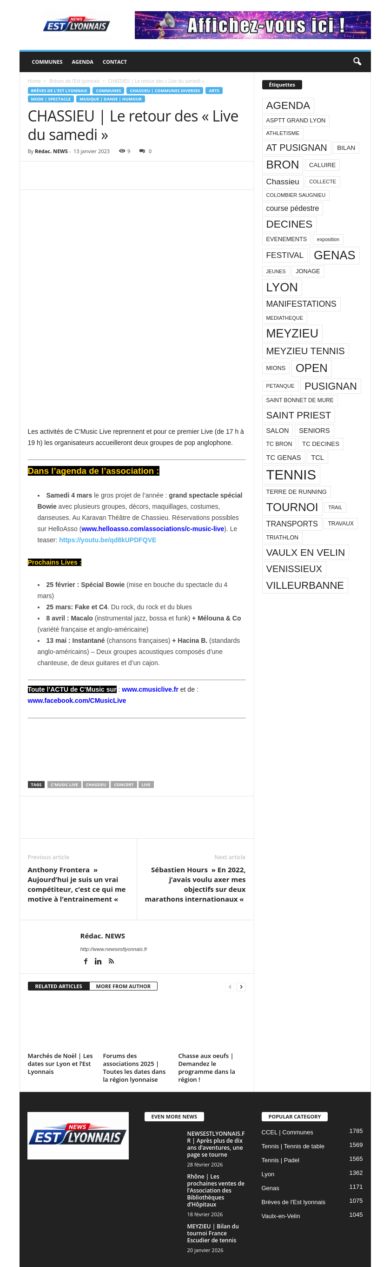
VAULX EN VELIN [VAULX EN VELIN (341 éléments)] (305, 552)
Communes (47, 61)
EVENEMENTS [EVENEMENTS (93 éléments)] (286, 239)
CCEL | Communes (287, 1097)
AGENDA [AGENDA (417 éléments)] (288, 105)
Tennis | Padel (280, 1125)
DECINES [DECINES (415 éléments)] (289, 224)
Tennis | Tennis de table (293, 1111)
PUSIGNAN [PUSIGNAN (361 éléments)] (330, 386)
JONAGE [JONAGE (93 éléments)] (308, 271)
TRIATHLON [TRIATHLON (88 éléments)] (282, 537)
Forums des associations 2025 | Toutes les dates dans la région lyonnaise (134, 1033)
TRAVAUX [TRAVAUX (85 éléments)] (341, 523)
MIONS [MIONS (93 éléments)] (276, 367)
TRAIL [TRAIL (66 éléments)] (335, 507)
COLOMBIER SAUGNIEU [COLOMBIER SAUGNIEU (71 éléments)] (296, 195)
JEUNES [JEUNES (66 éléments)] (276, 271)
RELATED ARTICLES (58, 950)
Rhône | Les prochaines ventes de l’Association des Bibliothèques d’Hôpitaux (216, 1155)
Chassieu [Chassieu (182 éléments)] (282, 181)
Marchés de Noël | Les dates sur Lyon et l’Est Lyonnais (60, 1028)
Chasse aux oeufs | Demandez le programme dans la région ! (206, 1033)
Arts (214, 91)
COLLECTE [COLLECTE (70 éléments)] (322, 181)
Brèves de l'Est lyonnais (74, 81)
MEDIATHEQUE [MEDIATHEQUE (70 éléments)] (285, 318)
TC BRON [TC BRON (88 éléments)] (279, 444)
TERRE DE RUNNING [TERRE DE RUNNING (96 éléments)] (296, 491)
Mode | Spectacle (51, 99)
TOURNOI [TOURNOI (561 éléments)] (292, 507)
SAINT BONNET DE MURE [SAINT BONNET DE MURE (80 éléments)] (300, 400)
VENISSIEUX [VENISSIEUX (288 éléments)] (294, 569)
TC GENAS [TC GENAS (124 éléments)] (283, 457)
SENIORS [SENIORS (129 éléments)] (314, 430)
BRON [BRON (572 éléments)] (282, 164)
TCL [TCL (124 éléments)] (317, 457)
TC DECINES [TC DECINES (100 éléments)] (320, 443)
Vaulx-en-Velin (281, 1181)
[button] (357, 62)
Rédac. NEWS (51, 151)
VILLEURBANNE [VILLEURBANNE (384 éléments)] (305, 585)
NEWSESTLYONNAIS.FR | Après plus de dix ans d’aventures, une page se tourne (216, 1109)
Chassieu (96, 749)
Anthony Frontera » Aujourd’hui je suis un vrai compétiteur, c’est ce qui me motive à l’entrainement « (77, 848)
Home (34, 81)
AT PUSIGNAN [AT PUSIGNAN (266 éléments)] (296, 147)
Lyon (268, 1139)
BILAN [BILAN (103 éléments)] (346, 147)
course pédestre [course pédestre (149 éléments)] (292, 208)
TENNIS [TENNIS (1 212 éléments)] (291, 474)
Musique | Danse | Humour (110, 99)
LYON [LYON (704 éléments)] (282, 287)
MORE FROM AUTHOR (123, 950)
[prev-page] (230, 951)
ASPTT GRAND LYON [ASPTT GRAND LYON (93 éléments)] (296, 120)
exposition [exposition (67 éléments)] (328, 239)
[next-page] (241, 951)
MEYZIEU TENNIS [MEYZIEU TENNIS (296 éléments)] (305, 351)
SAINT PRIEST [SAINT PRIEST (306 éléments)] (298, 415)
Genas (270, 1153)
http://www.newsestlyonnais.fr (113, 914)
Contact (115, 61)
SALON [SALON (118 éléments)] (277, 430)
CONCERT (123, 749)
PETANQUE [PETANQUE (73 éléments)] (280, 386)
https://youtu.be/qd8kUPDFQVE (107, 485)
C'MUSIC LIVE (64, 749)
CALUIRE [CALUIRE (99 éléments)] (322, 165)
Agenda (82, 61)
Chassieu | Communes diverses (165, 91)
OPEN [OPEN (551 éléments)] (312, 368)
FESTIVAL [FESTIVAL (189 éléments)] (285, 255)
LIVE (146, 749)
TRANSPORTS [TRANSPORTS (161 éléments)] (292, 523)
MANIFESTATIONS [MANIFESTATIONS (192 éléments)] (301, 304)
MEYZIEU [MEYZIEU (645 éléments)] (292, 333)
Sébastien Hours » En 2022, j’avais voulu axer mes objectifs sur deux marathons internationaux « (195, 848)
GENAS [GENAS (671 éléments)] (335, 255)
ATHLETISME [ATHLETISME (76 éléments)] (283, 133)
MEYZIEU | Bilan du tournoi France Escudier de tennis (213, 1198)
